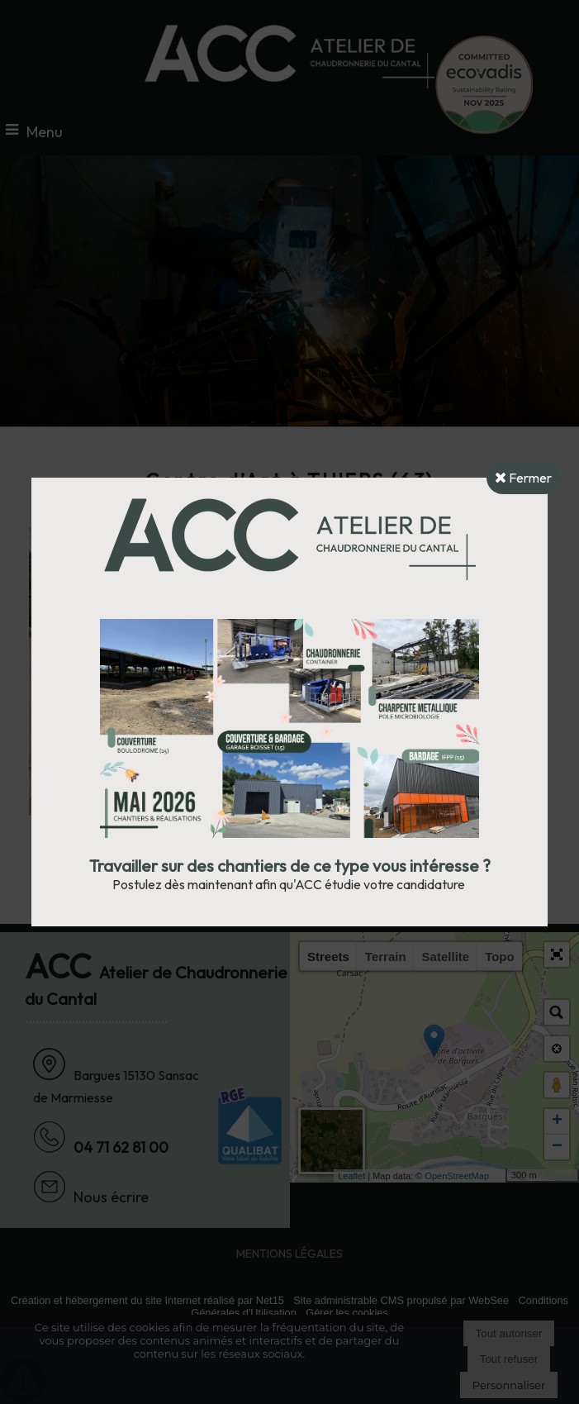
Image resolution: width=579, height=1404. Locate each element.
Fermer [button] (523, 477)
